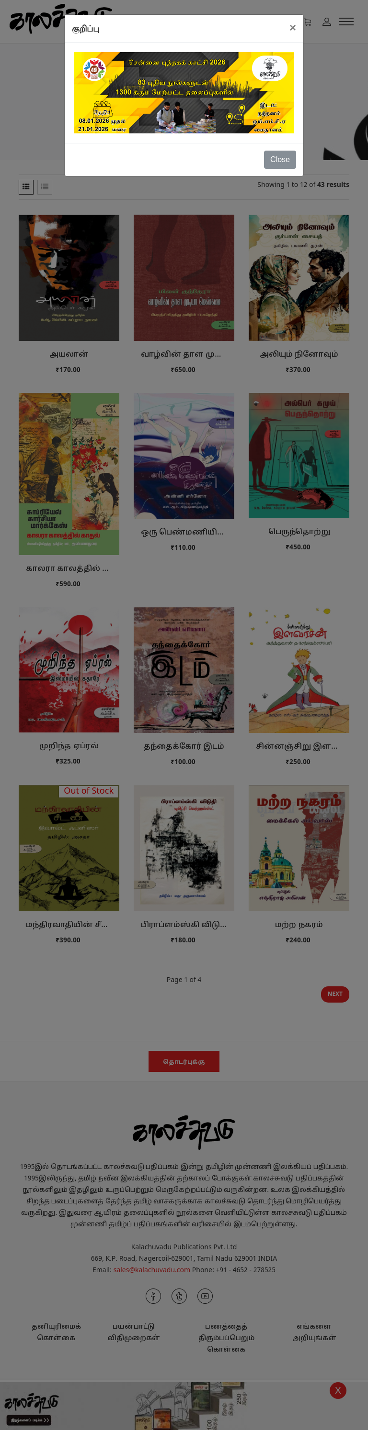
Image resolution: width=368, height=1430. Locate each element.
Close (280, 159)
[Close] (292, 28)
